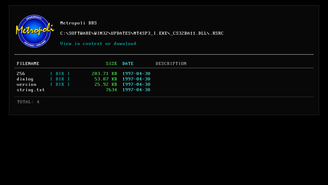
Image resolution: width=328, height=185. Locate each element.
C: (63, 33)
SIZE (111, 63)
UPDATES (121, 33)
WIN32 (101, 33)
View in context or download (98, 43)
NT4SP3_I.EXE (151, 33)
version (27, 84)
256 (21, 73)
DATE (128, 63)
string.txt (31, 89)
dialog (25, 79)
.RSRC (217, 33)
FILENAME (28, 63)
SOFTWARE (80, 33)
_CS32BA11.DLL (188, 33)
